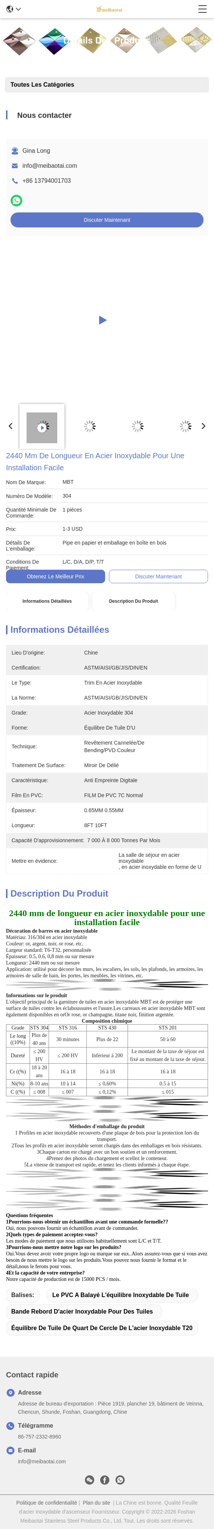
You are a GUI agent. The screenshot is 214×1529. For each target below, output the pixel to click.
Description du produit (133, 601)
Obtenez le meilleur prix (55, 576)
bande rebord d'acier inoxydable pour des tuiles (82, 1311)
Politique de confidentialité (46, 1503)
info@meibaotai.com (49, 166)
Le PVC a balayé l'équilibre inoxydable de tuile (120, 1295)
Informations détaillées (47, 601)
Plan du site (96, 1503)
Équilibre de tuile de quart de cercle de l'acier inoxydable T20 (102, 1328)
